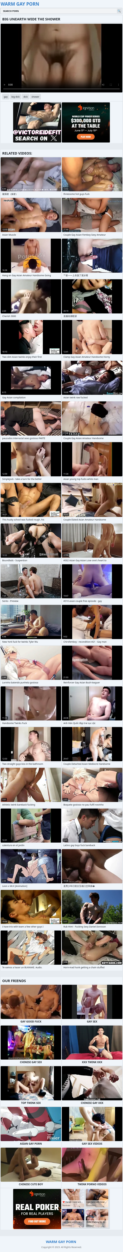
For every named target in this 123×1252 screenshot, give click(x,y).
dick (26, 96)
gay (6, 96)
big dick (16, 96)
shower (35, 96)
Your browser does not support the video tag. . (61, 58)
